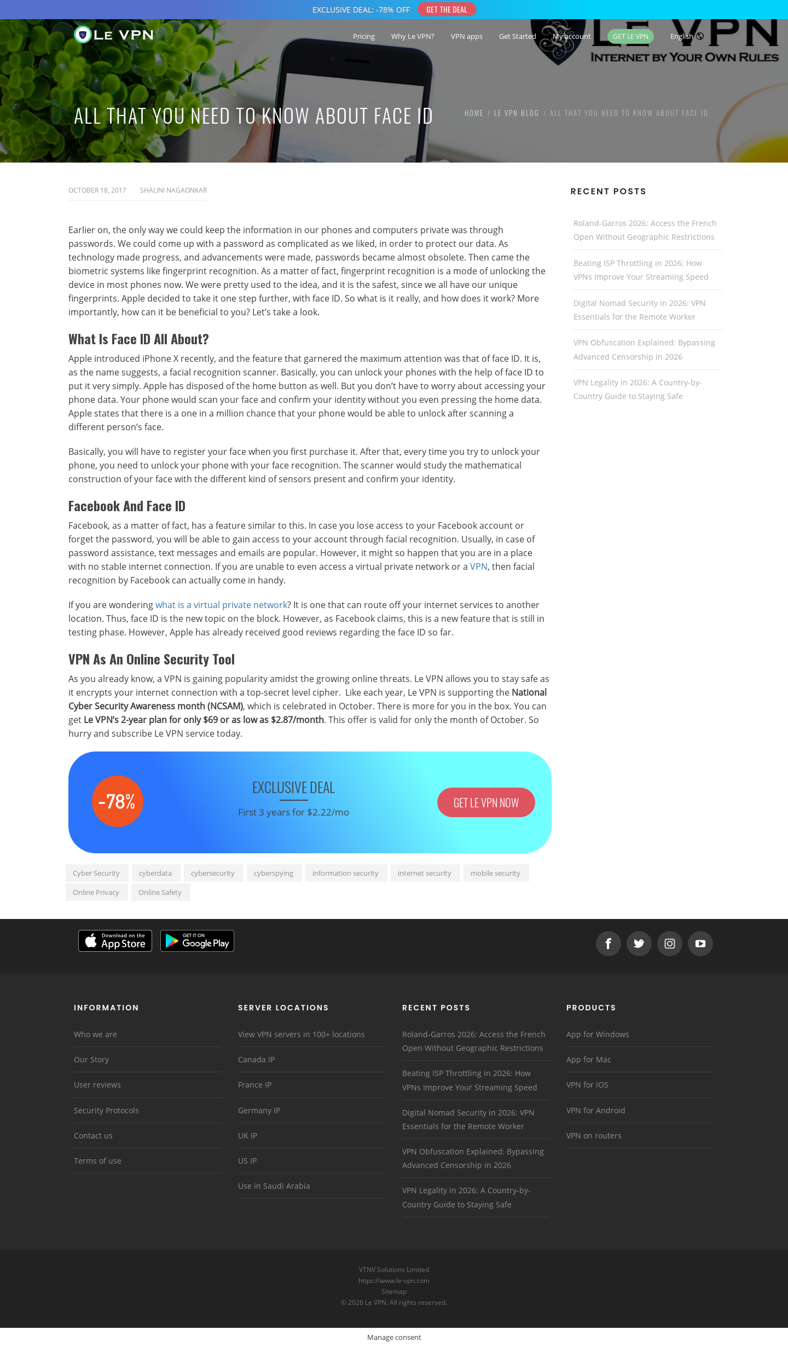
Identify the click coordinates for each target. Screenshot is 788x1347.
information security (345, 873)
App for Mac (588, 1059)
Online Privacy (96, 892)
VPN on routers (594, 1135)
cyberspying (273, 873)
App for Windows (597, 1034)
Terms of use (97, 1160)
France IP (254, 1084)
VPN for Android (595, 1110)
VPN (479, 566)
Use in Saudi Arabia (274, 1186)
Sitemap (394, 1291)
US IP (247, 1160)
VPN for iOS (587, 1084)
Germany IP (259, 1110)
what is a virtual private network (221, 605)
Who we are (95, 1034)
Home (474, 112)
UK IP (247, 1135)
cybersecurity (213, 873)
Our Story (91, 1059)
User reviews (97, 1084)
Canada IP (256, 1059)
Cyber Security (96, 873)
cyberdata (155, 873)
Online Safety (160, 892)
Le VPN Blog (517, 112)
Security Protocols (106, 1110)
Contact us (93, 1135)
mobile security (495, 873)
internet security (424, 873)
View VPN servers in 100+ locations (301, 1034)
